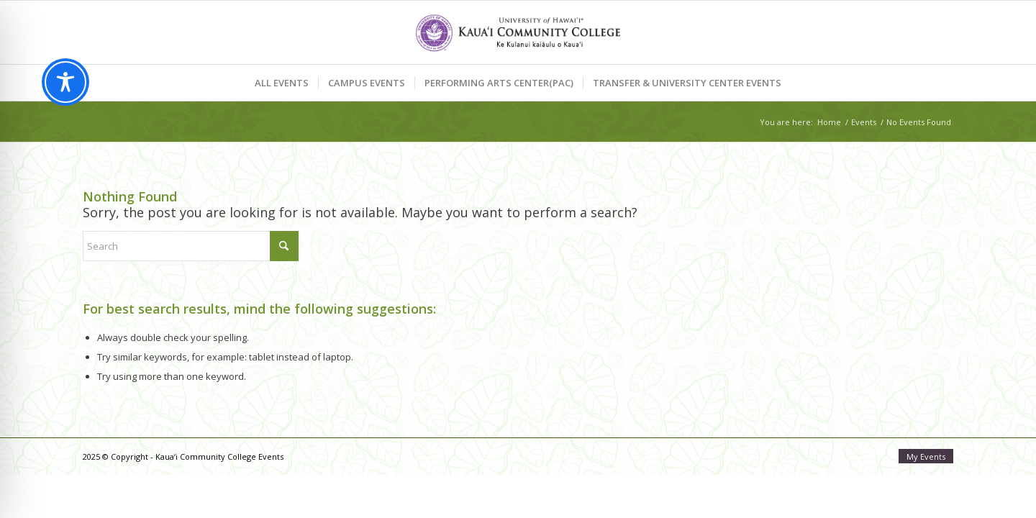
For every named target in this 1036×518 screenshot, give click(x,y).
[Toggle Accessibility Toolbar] (65, 82)
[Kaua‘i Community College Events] (518, 32)
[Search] (191, 246)
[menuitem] (281, 83)
